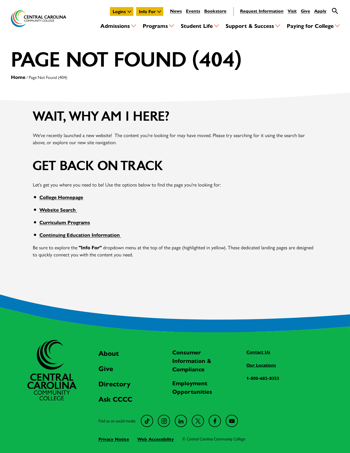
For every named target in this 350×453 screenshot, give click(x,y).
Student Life (197, 25)
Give (305, 11)
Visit (292, 11)
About (108, 353)
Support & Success (250, 25)
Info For (147, 11)
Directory (114, 383)
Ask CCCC (115, 399)
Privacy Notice (113, 439)
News (176, 11)
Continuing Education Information (80, 234)
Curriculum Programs (64, 222)
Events (193, 11)
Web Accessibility (155, 439)
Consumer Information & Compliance (191, 360)
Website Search (58, 209)
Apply (320, 11)
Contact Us (258, 352)
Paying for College (310, 25)
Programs (155, 25)
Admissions (115, 25)
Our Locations (261, 365)
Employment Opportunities (192, 387)
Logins (119, 11)
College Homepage (61, 197)
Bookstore (215, 11)
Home (18, 76)
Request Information (262, 11)
